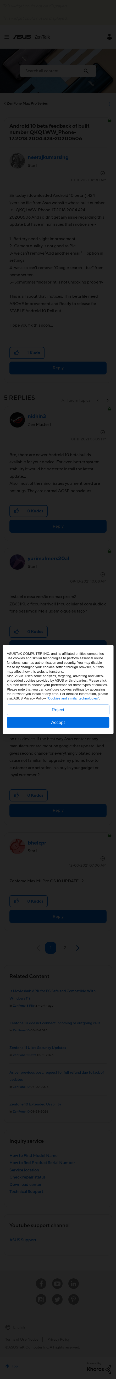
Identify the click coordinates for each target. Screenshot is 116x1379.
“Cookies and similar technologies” (73, 698)
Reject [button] (58, 709)
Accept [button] (58, 722)
